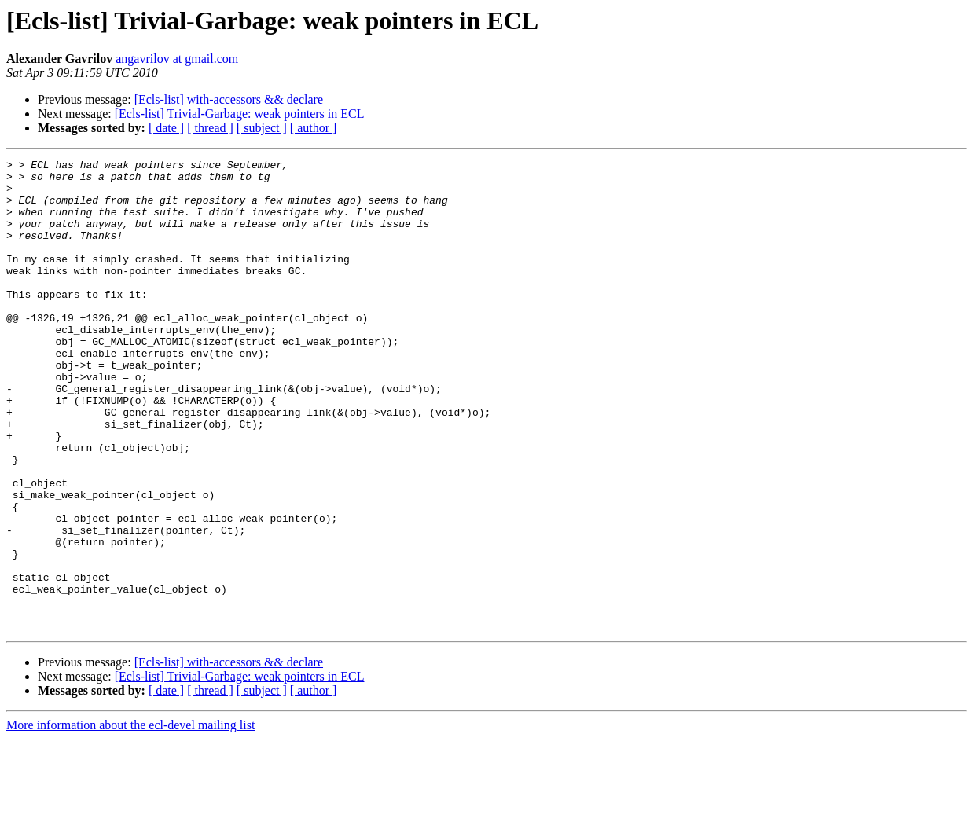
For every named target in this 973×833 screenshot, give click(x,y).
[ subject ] (262, 127)
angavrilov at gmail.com (177, 58)
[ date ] (166, 127)
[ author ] (313, 127)
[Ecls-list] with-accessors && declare (228, 99)
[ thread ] (210, 127)
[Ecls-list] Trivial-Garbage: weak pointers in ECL (240, 113)
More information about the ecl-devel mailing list (130, 819)
